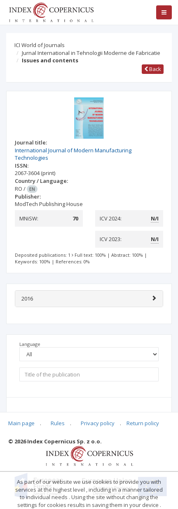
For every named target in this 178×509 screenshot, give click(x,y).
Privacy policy (98, 423)
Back (152, 69)
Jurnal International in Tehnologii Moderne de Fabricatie (91, 53)
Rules (58, 423)
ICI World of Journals (39, 45)
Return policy (142, 423)
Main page (21, 423)
